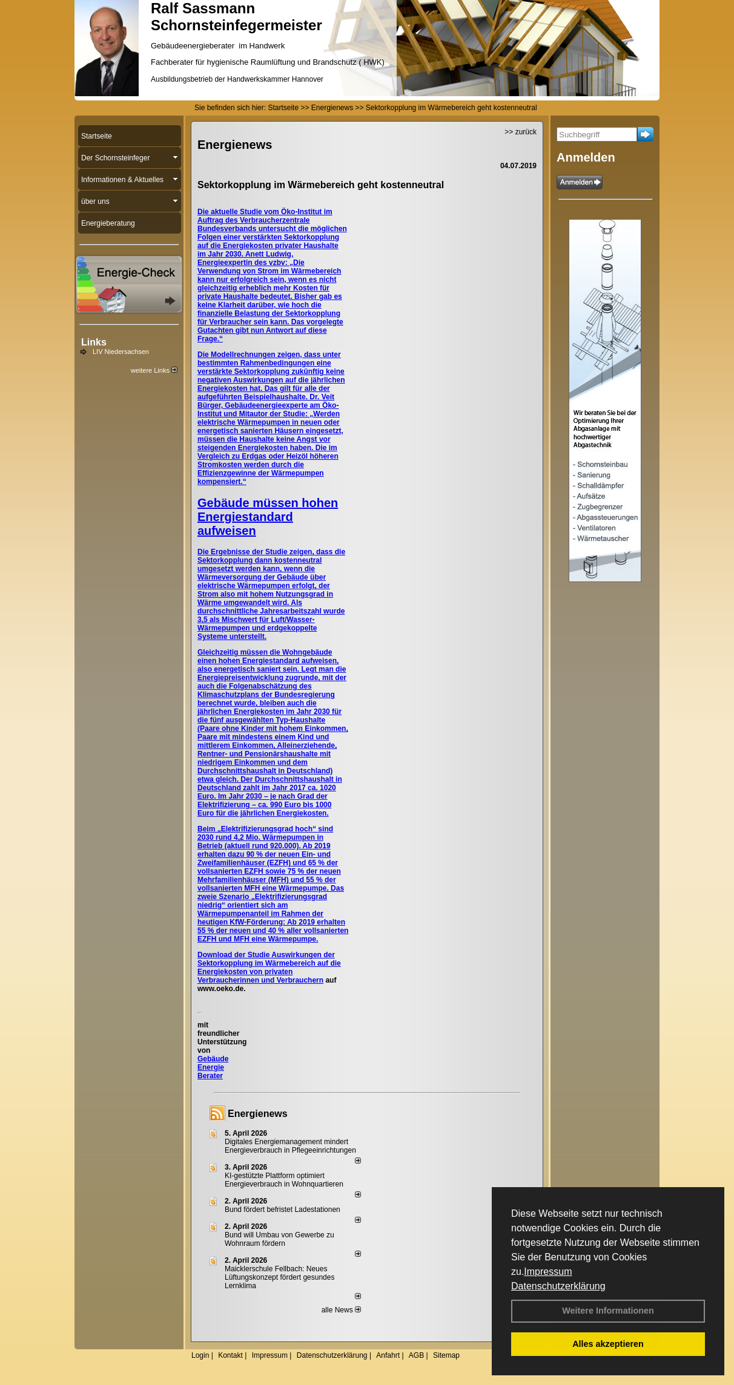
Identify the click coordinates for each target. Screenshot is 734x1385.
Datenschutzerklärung (558, 1286)
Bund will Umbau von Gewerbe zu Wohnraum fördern (279, 1239)
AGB (416, 1355)
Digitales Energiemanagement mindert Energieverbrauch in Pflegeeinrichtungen (290, 1146)
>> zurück (520, 132)
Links (94, 342)
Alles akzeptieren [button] (608, 1344)
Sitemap (446, 1355)
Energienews (258, 1113)
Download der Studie (234, 955)
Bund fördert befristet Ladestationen (282, 1209)
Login (200, 1355)
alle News (341, 1310)
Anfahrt (388, 1355)
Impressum (548, 1271)
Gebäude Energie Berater (212, 1067)
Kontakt (230, 1355)
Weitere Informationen (608, 1310)
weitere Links (154, 370)
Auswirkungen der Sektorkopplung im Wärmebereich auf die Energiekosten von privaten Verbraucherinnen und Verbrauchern (269, 967)
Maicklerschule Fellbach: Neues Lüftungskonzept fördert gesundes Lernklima (279, 1277)
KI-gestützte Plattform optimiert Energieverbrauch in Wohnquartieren (284, 1179)
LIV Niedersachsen (121, 351)
